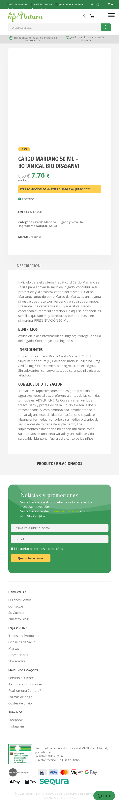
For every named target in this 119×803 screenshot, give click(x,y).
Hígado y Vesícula (70, 222)
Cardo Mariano (45, 222)
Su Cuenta (16, 612)
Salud (53, 226)
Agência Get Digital (59, 798)
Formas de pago (20, 697)
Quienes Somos (20, 600)
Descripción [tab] (29, 265)
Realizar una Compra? (24, 690)
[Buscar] (106, 27)
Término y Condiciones (25, 684)
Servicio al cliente (21, 678)
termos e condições (48, 549)
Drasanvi (35, 237)
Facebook (15, 720)
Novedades (16, 661)
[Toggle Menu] (111, 15)
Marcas (13, 648)
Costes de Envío (20, 703)
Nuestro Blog (18, 619)
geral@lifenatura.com (69, 4)
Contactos (15, 606)
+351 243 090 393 (16, 4)
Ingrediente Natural (33, 226)
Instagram (16, 726)
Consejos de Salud (21, 642)
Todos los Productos (23, 636)
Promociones (18, 655)
